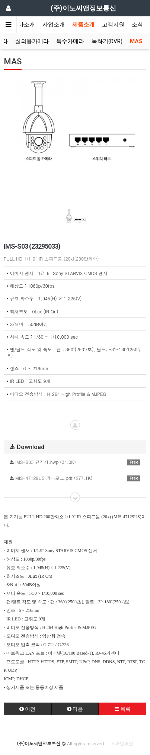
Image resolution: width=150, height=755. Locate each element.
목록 (123, 709)
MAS (136, 41)
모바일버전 (122, 743)
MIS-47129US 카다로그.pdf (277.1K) (75, 478)
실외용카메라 (32, 41)
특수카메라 (70, 41)
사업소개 (53, 24)
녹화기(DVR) (107, 41)
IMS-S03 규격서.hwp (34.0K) (75, 462)
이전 (27, 709)
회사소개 (24, 24)
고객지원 (113, 24)
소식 (137, 24)
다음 (75, 709)
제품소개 (83, 24)
